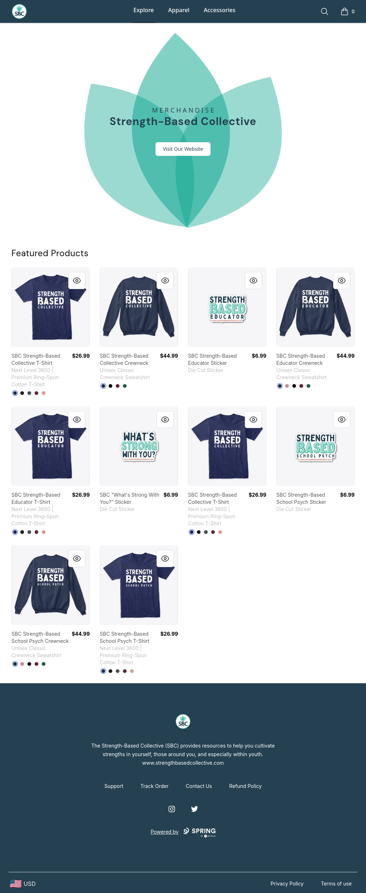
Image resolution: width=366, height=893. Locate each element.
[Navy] (103, 386)
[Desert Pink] (43, 393)
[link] (50, 307)
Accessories (220, 10)
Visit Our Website (183, 148)
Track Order (154, 786)
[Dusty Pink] (287, 386)
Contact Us (199, 786)
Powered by (182, 833)
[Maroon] (36, 393)
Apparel (178, 10)
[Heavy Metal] (29, 393)
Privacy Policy (287, 883)
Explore (143, 10)
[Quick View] (76, 280)
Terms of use (336, 883)
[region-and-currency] (23, 883)
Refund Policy (245, 786)
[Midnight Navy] (15, 393)
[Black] (22, 393)
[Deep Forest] (125, 386)
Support (113, 786)
